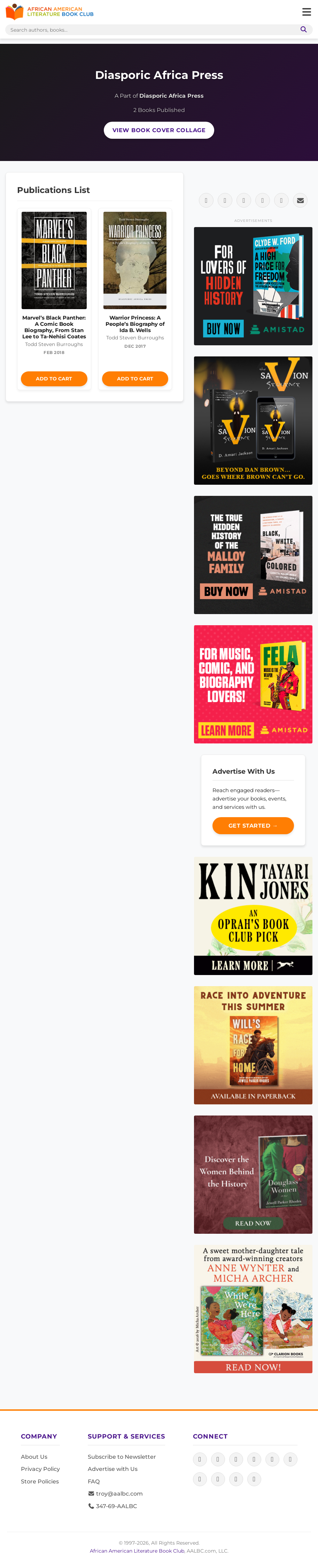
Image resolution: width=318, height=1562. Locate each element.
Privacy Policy (40, 1469)
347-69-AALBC (112, 1506)
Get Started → (253, 825)
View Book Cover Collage (159, 130)
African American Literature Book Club (137, 1551)
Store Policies (40, 1481)
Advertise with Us (113, 1469)
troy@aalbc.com (115, 1493)
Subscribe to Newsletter (122, 1457)
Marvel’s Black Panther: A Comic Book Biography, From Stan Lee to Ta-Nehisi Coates (54, 327)
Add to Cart (54, 379)
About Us (34, 1457)
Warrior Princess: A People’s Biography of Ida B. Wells (135, 323)
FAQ (94, 1481)
